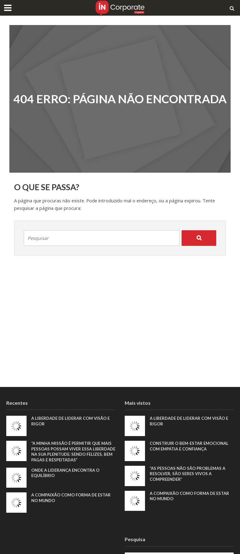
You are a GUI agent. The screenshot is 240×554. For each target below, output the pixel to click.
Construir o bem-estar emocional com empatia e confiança (189, 446)
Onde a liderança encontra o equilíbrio (65, 473)
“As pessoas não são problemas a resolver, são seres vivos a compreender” (187, 474)
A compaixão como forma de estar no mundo (71, 497)
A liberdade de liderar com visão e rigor (70, 421)
